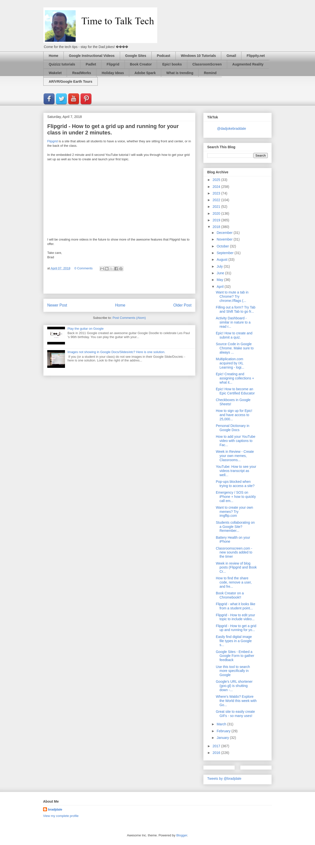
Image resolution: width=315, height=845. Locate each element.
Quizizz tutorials (62, 64)
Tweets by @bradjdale (224, 778)
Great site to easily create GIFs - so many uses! (235, 714)
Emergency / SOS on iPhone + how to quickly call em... (236, 496)
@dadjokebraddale (231, 128)
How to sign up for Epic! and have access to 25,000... (234, 415)
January (223, 738)
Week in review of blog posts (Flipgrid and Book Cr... (236, 567)
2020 (217, 213)
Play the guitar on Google (85, 328)
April (220, 287)
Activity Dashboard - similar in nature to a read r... (233, 322)
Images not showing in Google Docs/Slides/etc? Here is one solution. (116, 352)
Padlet (91, 64)
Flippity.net (256, 56)
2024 (217, 187)
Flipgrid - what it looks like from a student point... (235, 606)
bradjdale (55, 809)
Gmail (231, 56)
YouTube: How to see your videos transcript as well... (236, 471)
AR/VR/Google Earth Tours (70, 81)
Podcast (163, 56)
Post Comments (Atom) (129, 318)
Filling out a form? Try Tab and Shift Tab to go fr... (235, 309)
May (220, 280)
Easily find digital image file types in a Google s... (234, 641)
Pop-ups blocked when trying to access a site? (235, 484)
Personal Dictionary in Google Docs (232, 428)
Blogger (181, 835)
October (223, 246)
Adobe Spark (145, 73)
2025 (217, 180)
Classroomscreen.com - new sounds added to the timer (234, 552)
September (225, 253)
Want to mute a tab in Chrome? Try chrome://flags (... (232, 296)
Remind (210, 73)
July (220, 266)
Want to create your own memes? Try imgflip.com (234, 511)
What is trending (179, 73)
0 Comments (84, 268)
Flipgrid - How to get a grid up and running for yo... (236, 628)
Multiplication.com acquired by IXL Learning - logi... (230, 363)
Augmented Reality (248, 64)
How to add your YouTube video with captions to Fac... (235, 441)
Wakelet (55, 73)
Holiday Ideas (113, 73)
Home (53, 56)
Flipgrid (113, 64)
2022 (217, 200)
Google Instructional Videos (92, 56)
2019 (217, 220)
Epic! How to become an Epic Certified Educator (235, 391)
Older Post (182, 305)
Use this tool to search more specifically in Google (233, 671)
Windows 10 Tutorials (198, 56)
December (225, 233)
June (221, 273)
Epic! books (172, 64)
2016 (217, 753)
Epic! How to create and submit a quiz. (234, 335)
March (222, 724)
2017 (217, 746)
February (224, 731)
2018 (217, 227)
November (225, 239)
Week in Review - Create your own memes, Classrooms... (235, 456)
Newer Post (57, 305)
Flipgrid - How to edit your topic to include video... (235, 617)
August (222, 259)
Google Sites (135, 56)
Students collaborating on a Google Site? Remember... (235, 526)
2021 (217, 207)
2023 (217, 193)
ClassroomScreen (207, 64)
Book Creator (141, 64)
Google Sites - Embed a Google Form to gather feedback (235, 656)
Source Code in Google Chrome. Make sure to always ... (235, 348)
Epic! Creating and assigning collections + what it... (235, 378)
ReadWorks (81, 73)
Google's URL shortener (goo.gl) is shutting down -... (234, 686)
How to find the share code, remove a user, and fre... (234, 582)
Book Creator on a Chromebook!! (230, 595)
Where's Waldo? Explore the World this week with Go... (236, 701)
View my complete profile (61, 816)
